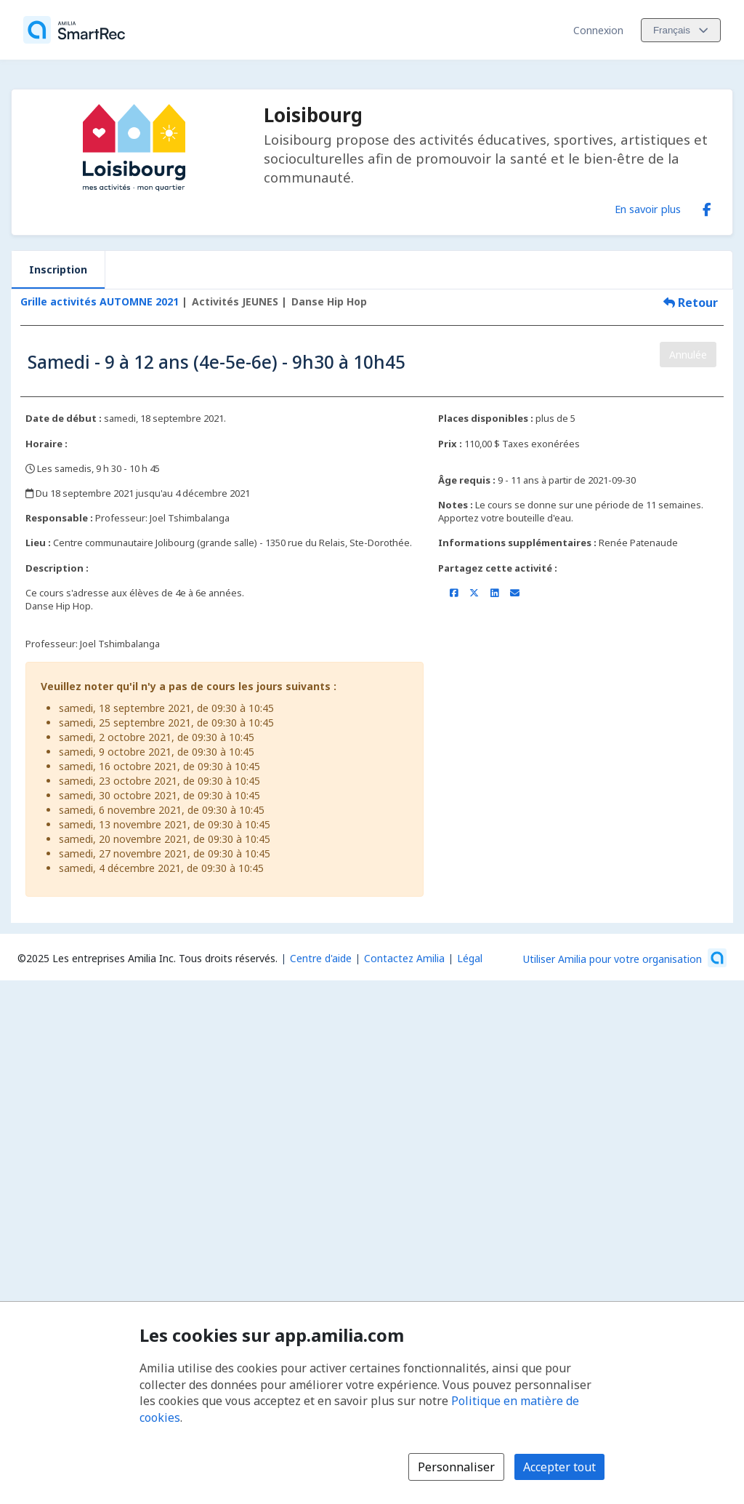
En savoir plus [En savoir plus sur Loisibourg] (648, 208)
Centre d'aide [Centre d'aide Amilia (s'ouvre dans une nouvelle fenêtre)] (321, 958)
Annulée (688, 354)
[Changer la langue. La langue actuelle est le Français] (681, 30)
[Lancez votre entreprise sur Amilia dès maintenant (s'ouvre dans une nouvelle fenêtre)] (625, 957)
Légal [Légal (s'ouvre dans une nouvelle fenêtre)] (469, 958)
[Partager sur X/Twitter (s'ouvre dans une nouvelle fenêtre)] (474, 592)
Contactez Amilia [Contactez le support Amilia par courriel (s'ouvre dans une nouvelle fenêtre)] (404, 958)
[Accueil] (74, 30)
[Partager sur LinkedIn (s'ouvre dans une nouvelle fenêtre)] (494, 592)
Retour (690, 303)
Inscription (58, 269)
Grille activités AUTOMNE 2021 (99, 301)
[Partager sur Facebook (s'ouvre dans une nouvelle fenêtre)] (454, 592)
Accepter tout (559, 1467)
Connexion (598, 30)
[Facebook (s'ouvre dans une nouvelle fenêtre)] (706, 206)
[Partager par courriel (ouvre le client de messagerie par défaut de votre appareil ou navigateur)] (514, 592)
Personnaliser (456, 1467)
